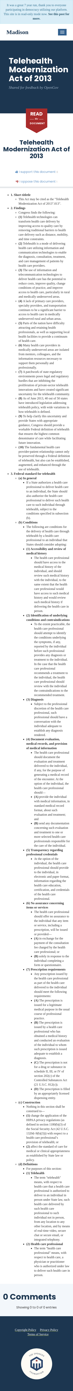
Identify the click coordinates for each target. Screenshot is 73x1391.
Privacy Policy (49, 1330)
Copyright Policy (25, 1330)
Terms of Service (37, 1334)
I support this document (36, 172)
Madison (17, 32)
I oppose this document (36, 181)
